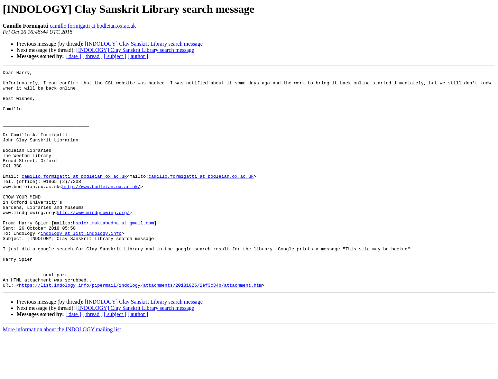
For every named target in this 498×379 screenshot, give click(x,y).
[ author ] (138, 56)
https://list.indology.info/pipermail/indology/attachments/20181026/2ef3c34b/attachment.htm (140, 328)
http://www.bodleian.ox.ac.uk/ (101, 210)
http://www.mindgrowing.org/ (93, 241)
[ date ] (73, 56)
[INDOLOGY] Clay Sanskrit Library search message (144, 44)
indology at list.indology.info (80, 266)
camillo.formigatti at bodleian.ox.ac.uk (93, 26)
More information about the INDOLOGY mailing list (62, 373)
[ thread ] (92, 56)
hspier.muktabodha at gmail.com (113, 254)
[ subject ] (115, 56)
